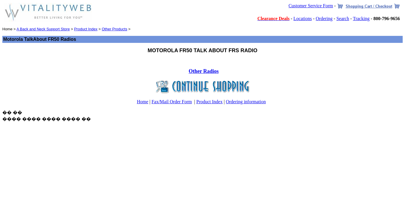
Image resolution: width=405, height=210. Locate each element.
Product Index (85, 29)
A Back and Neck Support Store (43, 29)
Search (342, 18)
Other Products (114, 29)
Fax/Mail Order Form (171, 101)
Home (142, 101)
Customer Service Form (311, 5)
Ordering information (246, 101)
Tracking (361, 18)
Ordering (324, 18)
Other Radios (204, 71)
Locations (302, 18)
